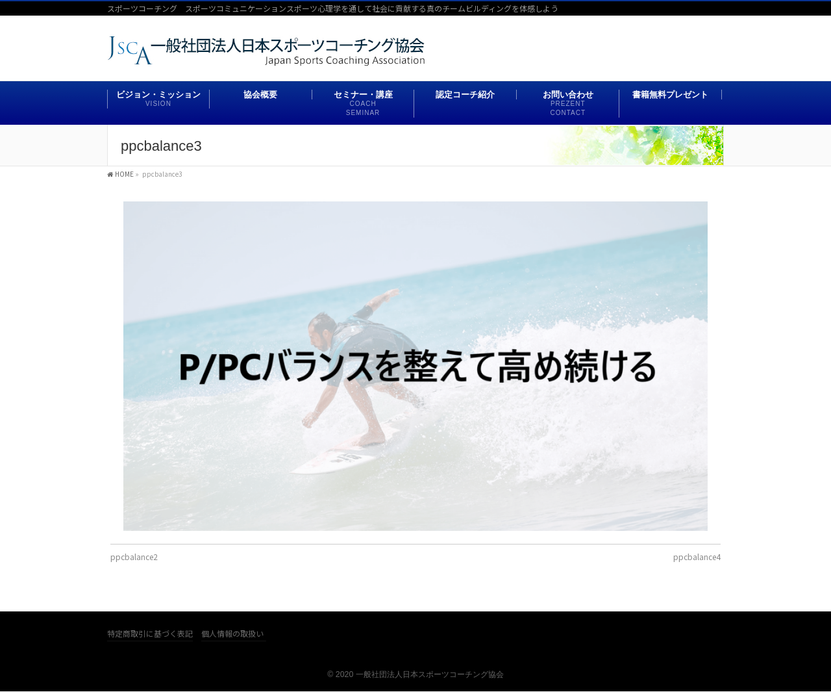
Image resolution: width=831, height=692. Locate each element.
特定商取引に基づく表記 (150, 634)
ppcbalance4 (697, 556)
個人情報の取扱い (232, 634)
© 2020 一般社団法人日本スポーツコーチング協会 (415, 674)
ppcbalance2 (134, 556)
